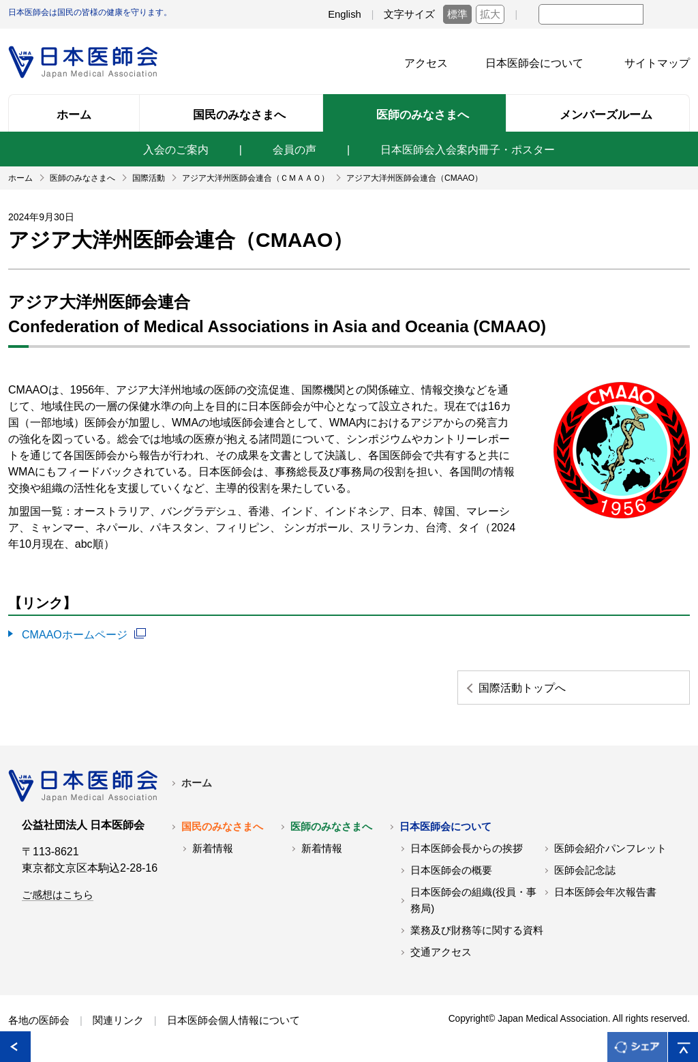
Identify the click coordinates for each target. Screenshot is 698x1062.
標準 (457, 14)
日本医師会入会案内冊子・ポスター (467, 150)
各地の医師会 (39, 1019)
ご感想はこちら (57, 894)
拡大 (490, 14)
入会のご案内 (176, 150)
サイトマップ (657, 63)
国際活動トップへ (536, 686)
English (344, 14)
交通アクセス (441, 951)
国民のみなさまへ (222, 826)
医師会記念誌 (585, 869)
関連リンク (118, 1019)
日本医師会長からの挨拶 (466, 847)
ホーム (196, 782)
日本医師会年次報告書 (605, 891)
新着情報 (212, 847)
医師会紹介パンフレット (610, 847)
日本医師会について (534, 63)
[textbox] (590, 14)
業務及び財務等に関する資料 (476, 929)
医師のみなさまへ (331, 826)
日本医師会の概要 (451, 869)
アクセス (426, 63)
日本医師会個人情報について (233, 1019)
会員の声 (294, 150)
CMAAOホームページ (74, 634)
